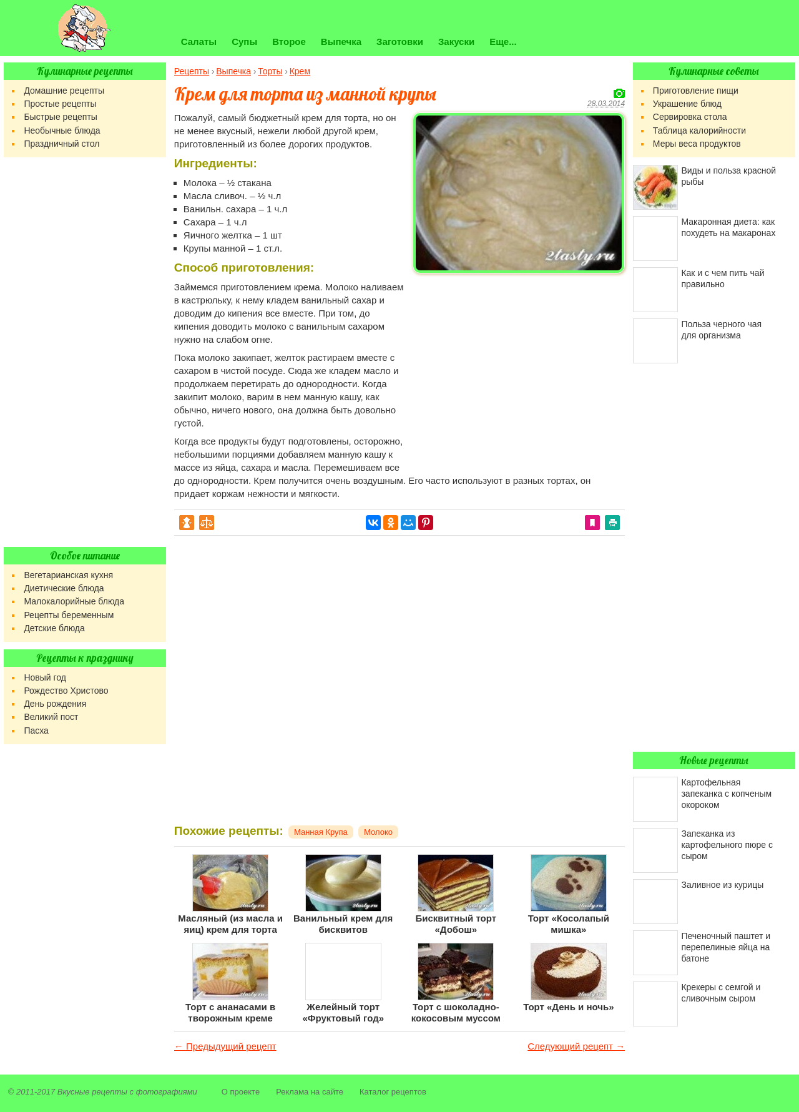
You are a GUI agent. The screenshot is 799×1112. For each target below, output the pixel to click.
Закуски (456, 41)
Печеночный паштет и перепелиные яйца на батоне (725, 947)
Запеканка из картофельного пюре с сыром (727, 845)
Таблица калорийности (699, 130)
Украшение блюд (687, 104)
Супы (244, 41)
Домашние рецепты (64, 91)
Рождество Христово (66, 691)
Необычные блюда (62, 130)
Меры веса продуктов (697, 144)
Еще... (503, 41)
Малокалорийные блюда (74, 601)
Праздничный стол (61, 144)
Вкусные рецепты (92, 1091)
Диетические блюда (64, 588)
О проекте (241, 1091)
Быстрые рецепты (60, 117)
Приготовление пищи (695, 91)
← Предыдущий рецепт (225, 1046)
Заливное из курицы (722, 885)
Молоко (378, 832)
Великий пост (51, 717)
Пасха (36, 731)
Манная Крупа (321, 832)
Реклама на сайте (309, 1091)
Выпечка (341, 41)
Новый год (45, 677)
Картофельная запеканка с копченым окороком (726, 793)
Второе (289, 41)
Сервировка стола (690, 117)
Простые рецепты (60, 104)
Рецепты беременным (69, 615)
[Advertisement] (519, 365)
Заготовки (399, 41)
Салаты (199, 41)
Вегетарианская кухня (68, 575)
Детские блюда (54, 628)
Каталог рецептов (393, 1091)
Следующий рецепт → (576, 1046)
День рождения (55, 704)
